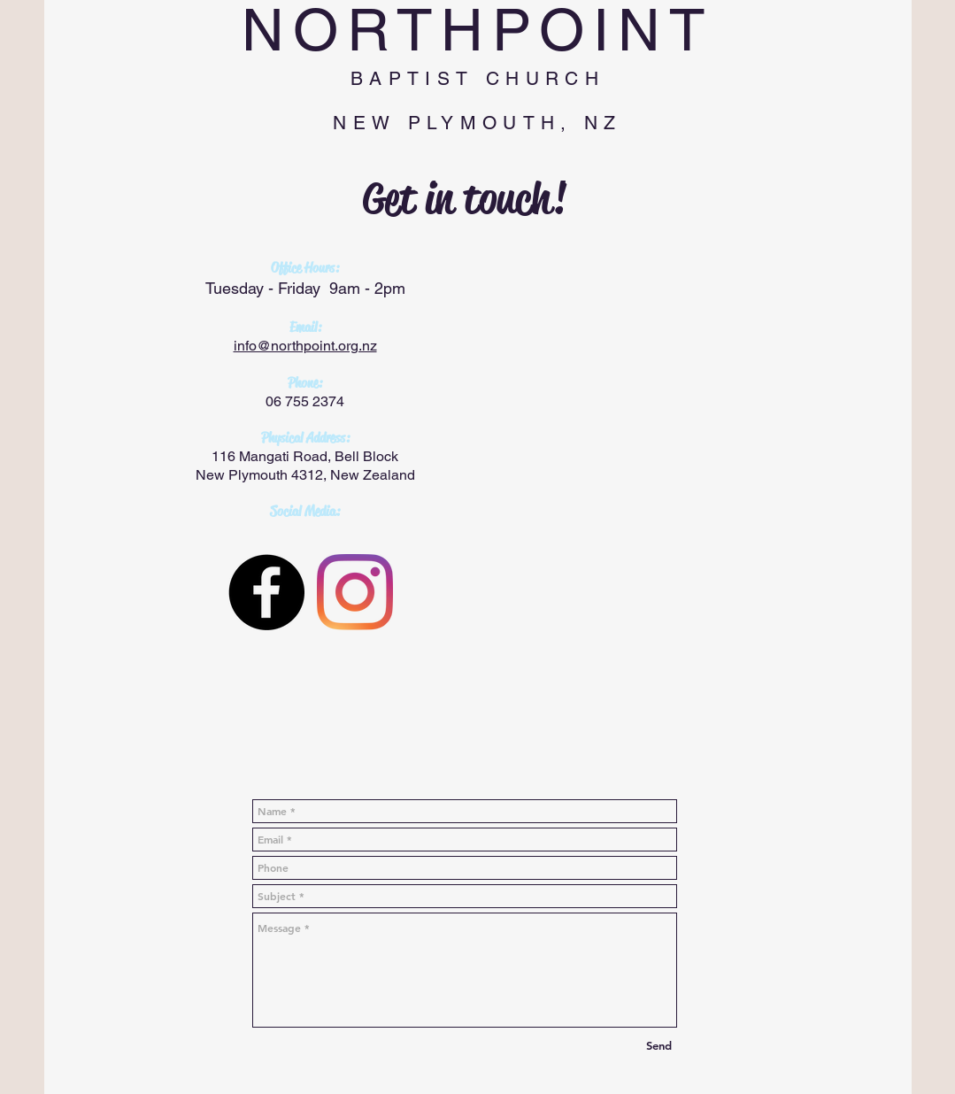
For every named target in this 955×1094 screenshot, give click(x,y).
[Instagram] (355, 592)
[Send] (659, 1046)
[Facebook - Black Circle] (266, 592)
